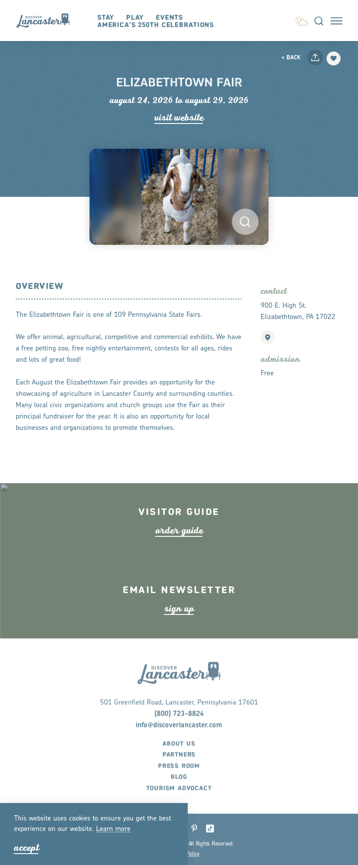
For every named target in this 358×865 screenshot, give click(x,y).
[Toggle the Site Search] (319, 20)
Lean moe (113, 829)
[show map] (268, 337)
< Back (290, 58)
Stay (105, 17)
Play (135, 17)
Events (169, 17)
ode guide (179, 546)
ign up (179, 623)
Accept (26, 848)
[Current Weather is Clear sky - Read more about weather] (301, 19)
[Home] (47, 20)
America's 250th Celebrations (155, 25)
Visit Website (179, 118)
